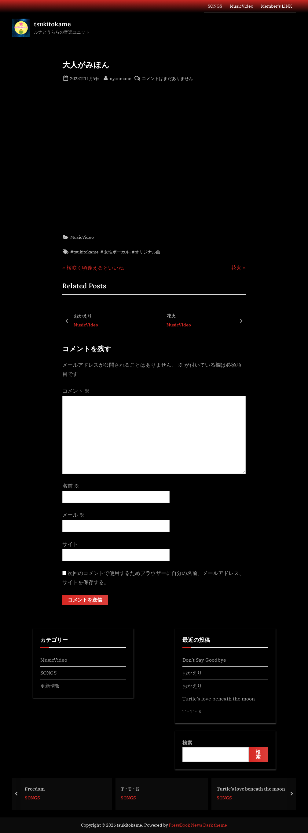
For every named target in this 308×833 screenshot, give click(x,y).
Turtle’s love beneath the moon (218, 698)
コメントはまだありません (167, 78)
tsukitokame (52, 24)
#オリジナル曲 (146, 252)
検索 (187, 743)
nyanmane (120, 78)
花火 (171, 316)
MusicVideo (241, 6)
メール (73, 514)
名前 (70, 485)
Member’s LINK (276, 6)
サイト (70, 544)
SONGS (215, 6)
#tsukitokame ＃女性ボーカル (100, 252)
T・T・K (192, 711)
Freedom (38, 788)
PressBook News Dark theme (198, 825)
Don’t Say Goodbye (204, 660)
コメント (76, 390)
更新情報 (50, 685)
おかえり (83, 316)
